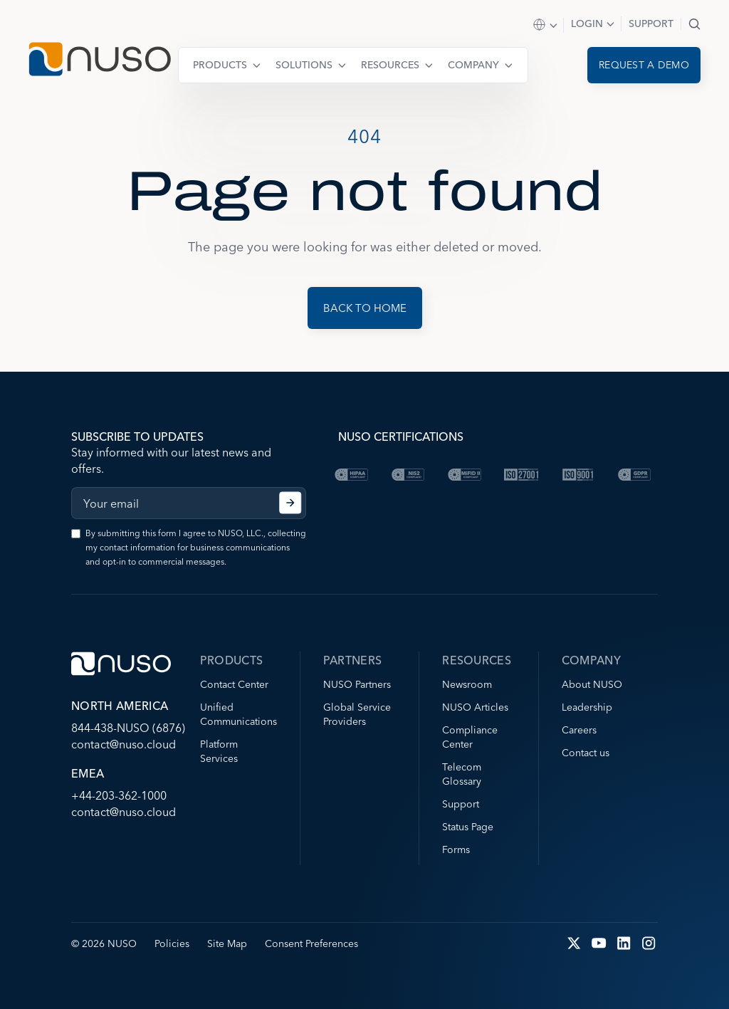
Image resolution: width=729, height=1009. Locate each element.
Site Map (227, 943)
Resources (390, 64)
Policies (171, 943)
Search (694, 24)
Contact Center (234, 684)
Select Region (546, 25)
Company (473, 64)
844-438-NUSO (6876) (128, 728)
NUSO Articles (475, 707)
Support (651, 23)
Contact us (585, 752)
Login (587, 23)
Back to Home (365, 308)
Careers (579, 729)
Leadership (587, 707)
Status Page (467, 826)
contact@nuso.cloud (123, 744)
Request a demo (644, 64)
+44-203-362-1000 (119, 795)
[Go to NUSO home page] (99, 61)
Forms (456, 849)
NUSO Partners (357, 684)
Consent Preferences (311, 943)
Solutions (304, 64)
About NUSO (592, 684)
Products (220, 64)
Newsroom (467, 684)
